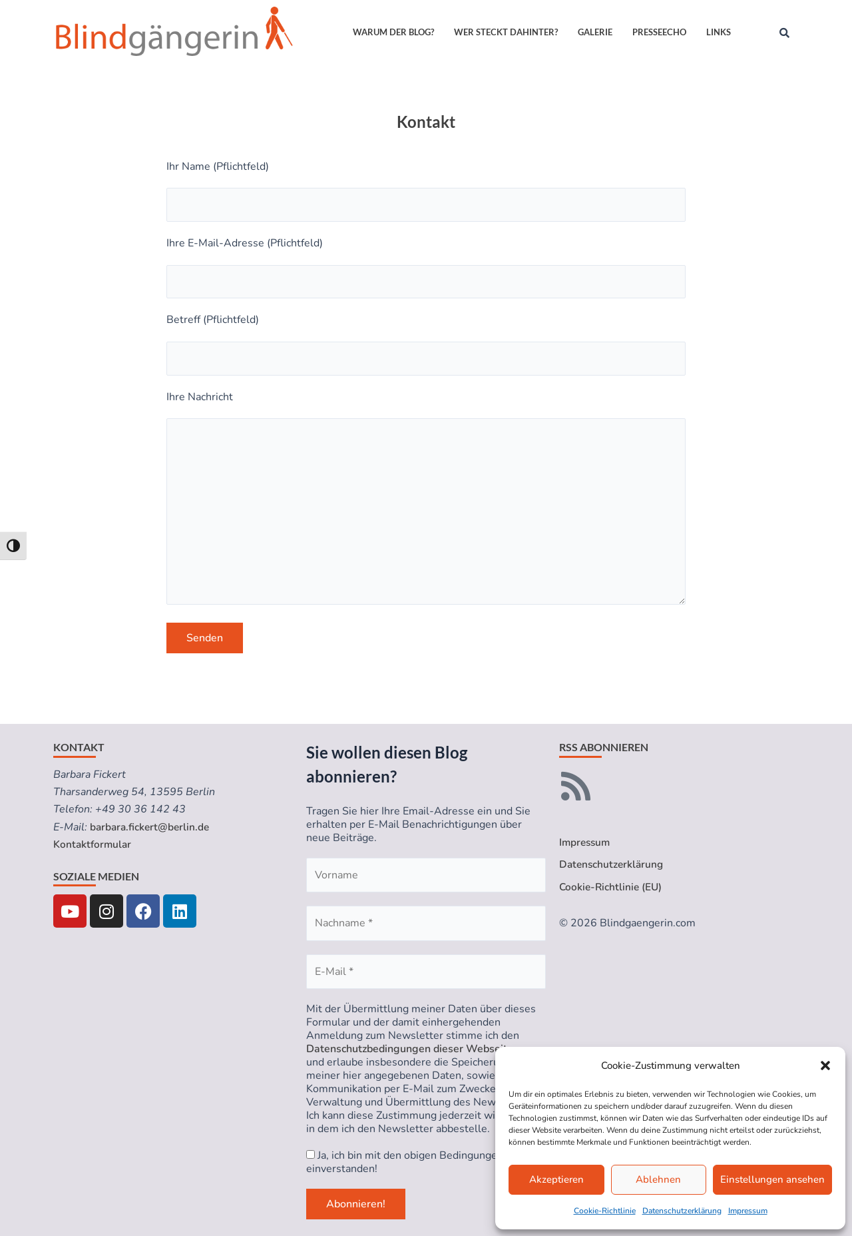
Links (718, 32)
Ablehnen (658, 1179)
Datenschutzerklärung (682, 1210)
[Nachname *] (426, 923)
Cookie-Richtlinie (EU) (612, 887)
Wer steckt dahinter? (506, 32)
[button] (825, 1065)
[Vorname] (426, 875)
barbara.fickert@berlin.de (151, 827)
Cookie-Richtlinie (605, 1210)
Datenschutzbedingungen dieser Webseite (409, 1049)
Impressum (747, 1210)
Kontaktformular (93, 844)
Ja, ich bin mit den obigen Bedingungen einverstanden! (404, 1162)
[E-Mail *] (426, 971)
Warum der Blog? (393, 32)
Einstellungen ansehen (772, 1179)
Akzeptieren (556, 1179)
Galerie (595, 32)
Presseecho (659, 32)
